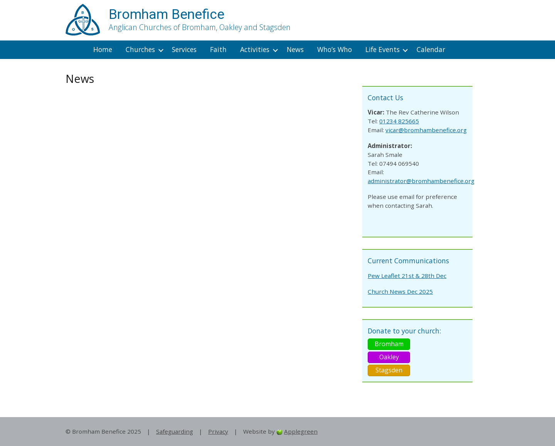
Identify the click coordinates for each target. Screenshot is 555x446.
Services (184, 49)
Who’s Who (334, 49)
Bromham (389, 344)
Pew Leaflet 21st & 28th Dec (407, 275)
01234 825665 (399, 121)
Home (102, 49)
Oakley (389, 357)
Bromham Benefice (166, 14)
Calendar (431, 49)
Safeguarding (174, 431)
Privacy (218, 431)
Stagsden (388, 370)
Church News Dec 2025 (400, 291)
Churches (140, 49)
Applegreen (301, 431)
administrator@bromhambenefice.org (421, 181)
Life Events (382, 49)
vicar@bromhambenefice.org (426, 130)
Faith (218, 49)
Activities (254, 49)
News (295, 49)
